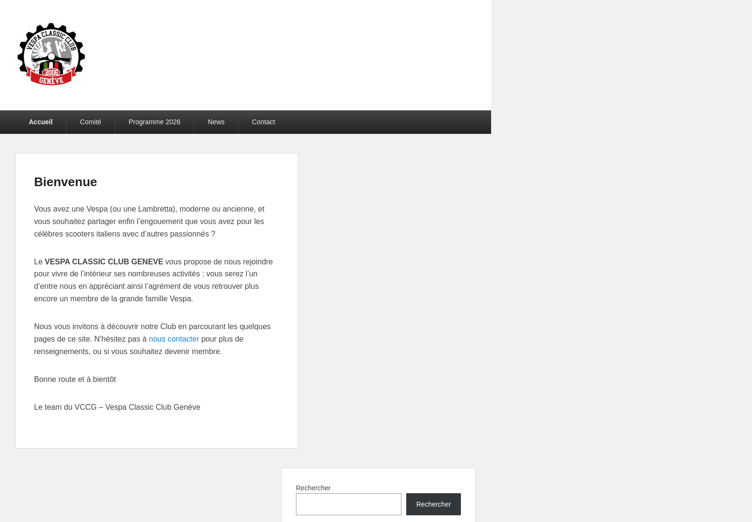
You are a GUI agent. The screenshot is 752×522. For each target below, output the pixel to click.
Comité (90, 122)
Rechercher (313, 488)
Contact (263, 122)
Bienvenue (65, 182)
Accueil (41, 122)
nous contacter (174, 339)
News (216, 122)
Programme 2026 (154, 122)
